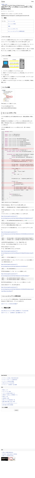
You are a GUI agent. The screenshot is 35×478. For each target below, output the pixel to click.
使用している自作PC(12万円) (7, 455)
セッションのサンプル (13, 28)
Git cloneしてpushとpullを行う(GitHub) (9, 454)
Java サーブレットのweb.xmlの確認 (9, 303)
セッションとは (11, 21)
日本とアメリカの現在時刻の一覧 (8, 399)
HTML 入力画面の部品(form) (7, 452)
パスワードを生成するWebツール (8, 393)
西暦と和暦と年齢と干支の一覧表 (8, 401)
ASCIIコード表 (5, 396)
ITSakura (3, 2)
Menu (32, 1)
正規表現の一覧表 (5, 398)
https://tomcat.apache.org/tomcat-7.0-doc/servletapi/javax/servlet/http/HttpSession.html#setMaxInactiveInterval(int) (17, 233)
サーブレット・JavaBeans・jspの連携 (9, 384)
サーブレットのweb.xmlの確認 (8, 381)
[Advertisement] (17, 324)
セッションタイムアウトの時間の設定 (16, 31)
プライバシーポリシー (29, 5)
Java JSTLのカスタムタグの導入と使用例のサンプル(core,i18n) (14, 310)
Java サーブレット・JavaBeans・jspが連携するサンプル (13, 312)
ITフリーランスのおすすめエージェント (9, 403)
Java (6, 4)
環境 (9, 26)
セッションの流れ (12, 23)
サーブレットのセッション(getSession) (9, 379)
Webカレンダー (5, 389)
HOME (2, 4)
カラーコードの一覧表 (6, 391)
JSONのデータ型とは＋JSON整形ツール (9, 394)
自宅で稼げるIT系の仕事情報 (7, 404)
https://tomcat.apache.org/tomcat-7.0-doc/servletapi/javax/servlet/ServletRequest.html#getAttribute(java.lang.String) (17, 253)
